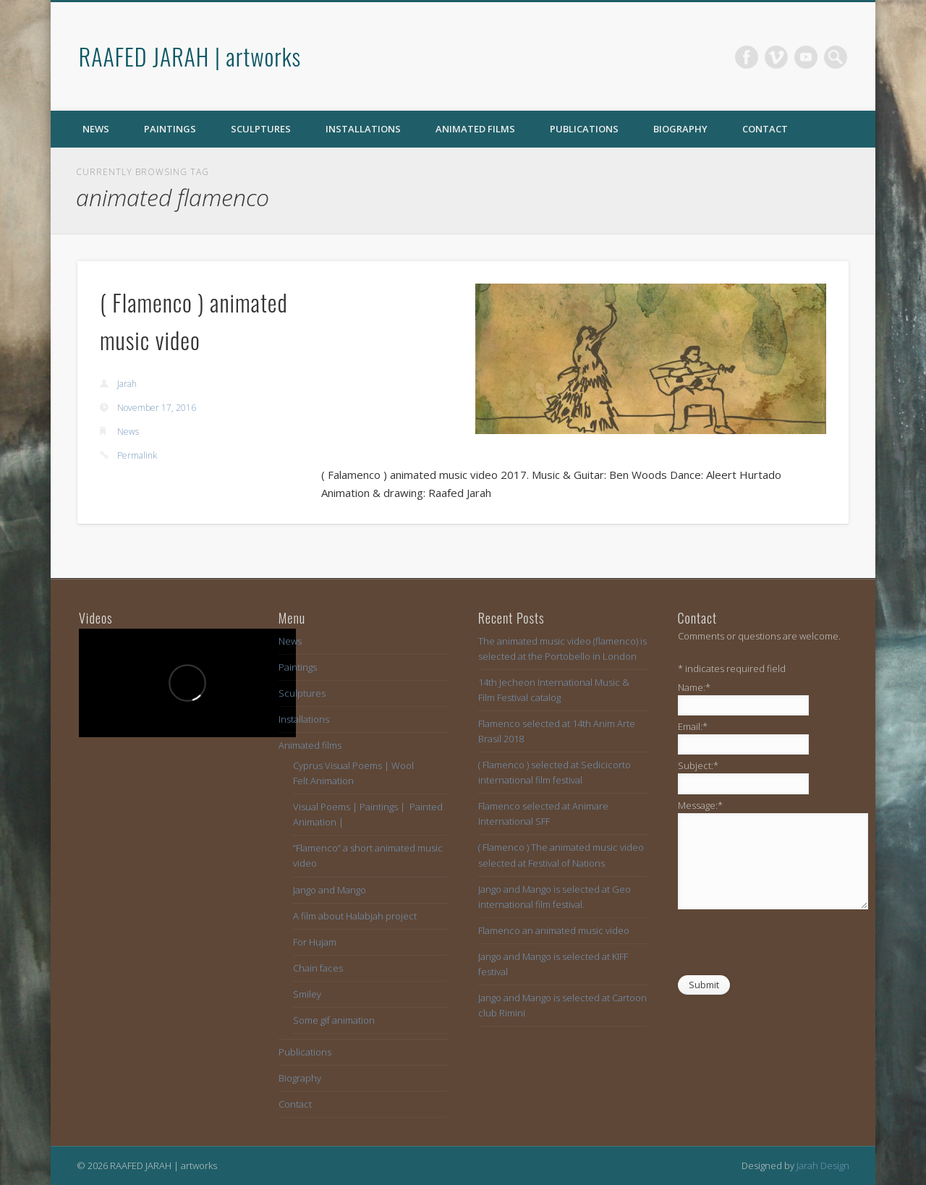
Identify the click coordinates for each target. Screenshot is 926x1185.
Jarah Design (823, 1165)
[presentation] (788, 945)
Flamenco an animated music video (553, 930)
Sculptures (261, 128)
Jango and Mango (329, 889)
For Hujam (314, 941)
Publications (584, 128)
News (95, 128)
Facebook (746, 57)
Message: (700, 805)
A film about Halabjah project (355, 915)
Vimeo (776, 57)
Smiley (307, 994)
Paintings (170, 128)
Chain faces (318, 967)
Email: (693, 726)
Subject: (698, 765)
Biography (680, 128)
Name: (694, 687)
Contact (765, 128)
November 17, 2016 (156, 408)
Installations (363, 128)
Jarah (127, 384)
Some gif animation (334, 1020)
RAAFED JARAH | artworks (190, 56)
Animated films (475, 128)
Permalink (137, 455)
